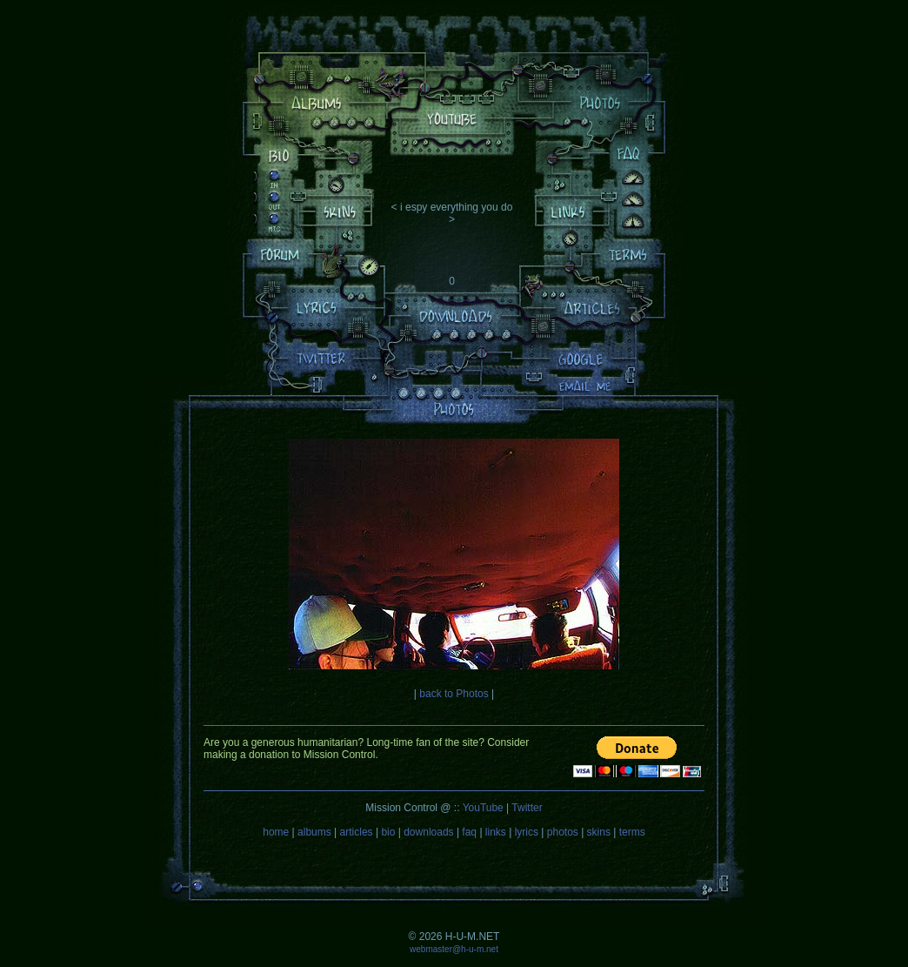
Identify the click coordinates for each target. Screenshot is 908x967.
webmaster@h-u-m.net (454, 949)
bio (388, 832)
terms (632, 832)
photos (562, 832)
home (276, 832)
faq (469, 832)
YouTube (483, 808)
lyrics (526, 832)
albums (314, 832)
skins (599, 832)
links (495, 832)
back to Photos (453, 694)
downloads (428, 832)
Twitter (526, 808)
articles (356, 832)
